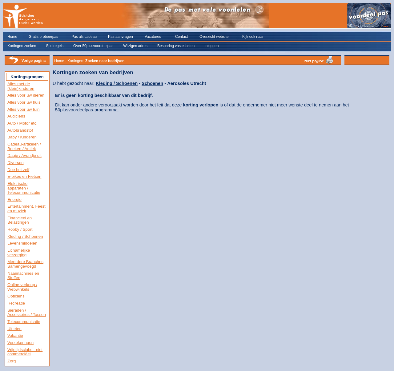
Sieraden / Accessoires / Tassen (26, 312)
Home (12, 36)
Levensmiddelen (22, 243)
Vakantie (15, 335)
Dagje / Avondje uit (24, 155)
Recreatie (16, 303)
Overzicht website (214, 36)
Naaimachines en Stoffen (23, 275)
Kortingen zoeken (21, 46)
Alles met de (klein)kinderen (20, 86)
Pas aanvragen (120, 36)
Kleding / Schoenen (25, 236)
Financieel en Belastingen (19, 220)
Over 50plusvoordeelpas (93, 46)
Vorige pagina (34, 60)
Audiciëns (16, 116)
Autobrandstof (20, 130)
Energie (14, 199)
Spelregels (54, 46)
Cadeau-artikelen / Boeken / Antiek (24, 146)
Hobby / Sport (20, 229)
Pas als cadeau (84, 36)
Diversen (15, 162)
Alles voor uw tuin (23, 109)
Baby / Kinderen (22, 137)
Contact (181, 36)
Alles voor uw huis (23, 102)
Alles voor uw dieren (25, 95)
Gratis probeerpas (43, 36)
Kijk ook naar (252, 36)
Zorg (11, 361)
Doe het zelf (18, 169)
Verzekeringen (20, 342)
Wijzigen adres (135, 46)
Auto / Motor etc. (22, 123)
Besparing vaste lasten (176, 46)
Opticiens (16, 296)
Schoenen (152, 83)
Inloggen (211, 46)
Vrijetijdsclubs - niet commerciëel (24, 352)
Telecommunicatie (23, 321)
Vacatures (153, 36)
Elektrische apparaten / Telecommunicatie (23, 188)
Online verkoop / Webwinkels (22, 287)
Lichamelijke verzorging (18, 252)
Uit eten (14, 328)
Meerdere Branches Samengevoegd (25, 264)
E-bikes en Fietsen (24, 176)
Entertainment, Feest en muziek (26, 208)
